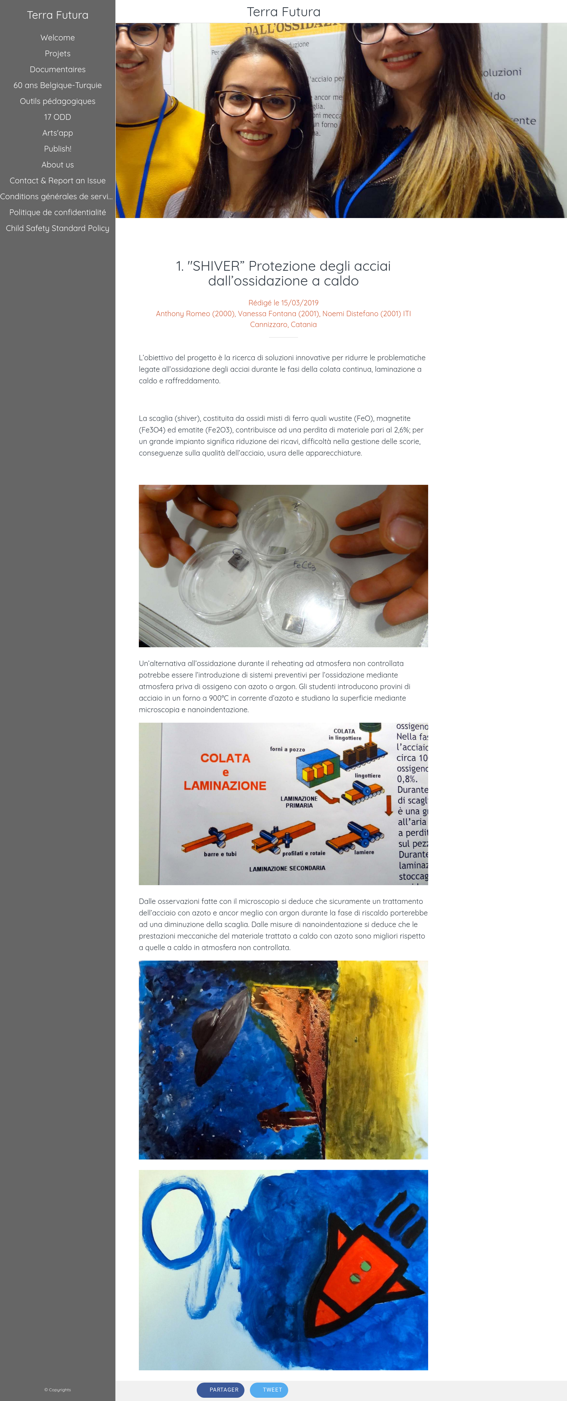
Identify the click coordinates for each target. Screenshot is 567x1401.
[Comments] (477, 1391)
